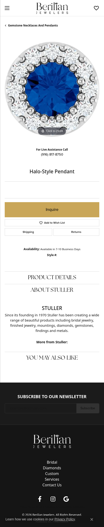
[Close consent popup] (91, 519)
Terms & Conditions (46, 507)
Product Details (52, 278)
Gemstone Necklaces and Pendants (33, 25)
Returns (76, 232)
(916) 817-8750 (52, 154)
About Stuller (52, 290)
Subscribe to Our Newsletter (51, 396)
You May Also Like (52, 358)
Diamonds (52, 467)
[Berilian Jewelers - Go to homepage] (52, 440)
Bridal (52, 462)
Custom (52, 473)
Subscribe (87, 408)
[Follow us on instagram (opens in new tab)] (53, 499)
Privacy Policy (27, 507)
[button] (96, 8)
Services (52, 479)
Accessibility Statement (71, 507)
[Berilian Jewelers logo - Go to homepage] (52, 8)
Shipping (28, 232)
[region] (52, 89)
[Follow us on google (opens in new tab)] (66, 499)
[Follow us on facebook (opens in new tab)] (40, 499)
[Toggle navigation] (6, 8)
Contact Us (52, 485)
